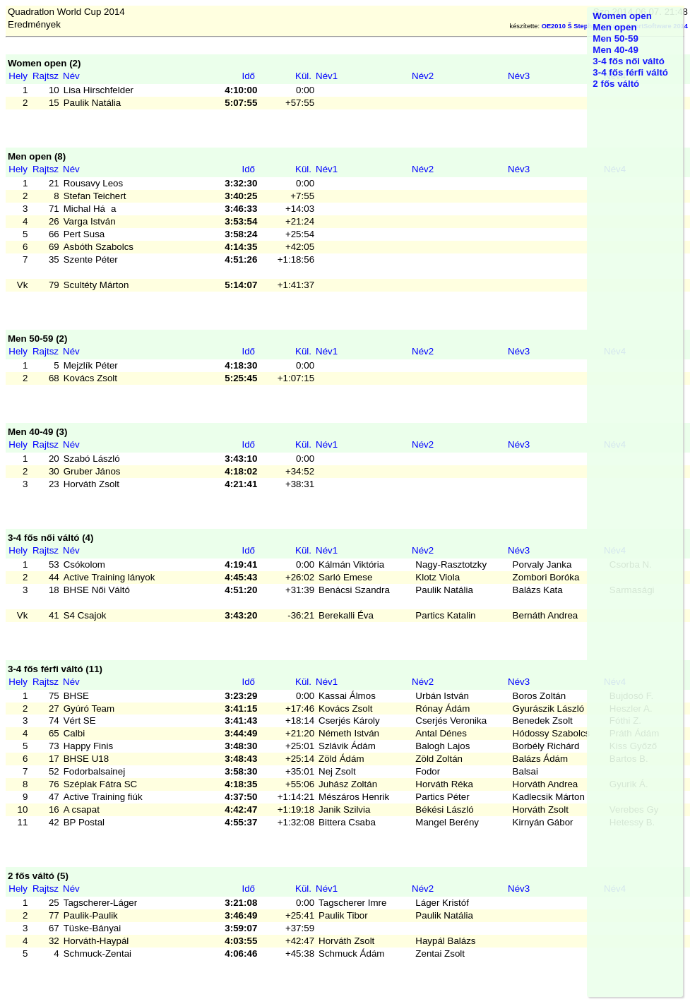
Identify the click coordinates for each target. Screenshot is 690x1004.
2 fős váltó (616, 83)
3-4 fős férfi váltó (630, 72)
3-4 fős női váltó (628, 61)
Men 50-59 (615, 38)
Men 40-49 (615, 49)
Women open (622, 16)
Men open (614, 27)
